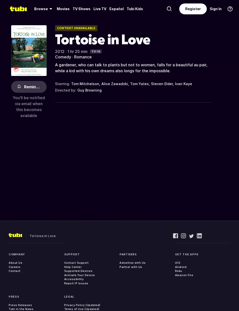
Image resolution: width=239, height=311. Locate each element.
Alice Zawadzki (114, 84)
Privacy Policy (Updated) (82, 305)
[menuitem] (44, 9)
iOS (177, 262)
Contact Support (76, 262)
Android (181, 267)
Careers (15, 267)
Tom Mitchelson (85, 84)
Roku (178, 271)
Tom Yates (139, 84)
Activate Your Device (79, 275)
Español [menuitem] (116, 9)
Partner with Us (131, 267)
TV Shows (81, 9)
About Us (15, 262)
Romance (83, 56)
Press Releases (20, 305)
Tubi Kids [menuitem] (135, 9)
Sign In (216, 9)
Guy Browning (89, 90)
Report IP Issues (76, 283)
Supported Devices (78, 271)
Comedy (63, 56)
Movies (63, 9)
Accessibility (74, 279)
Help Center (73, 267)
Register (193, 9)
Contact (15, 271)
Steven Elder (162, 84)
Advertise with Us (133, 262)
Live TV (99, 9)
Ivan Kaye (183, 84)
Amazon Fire (184, 275)
